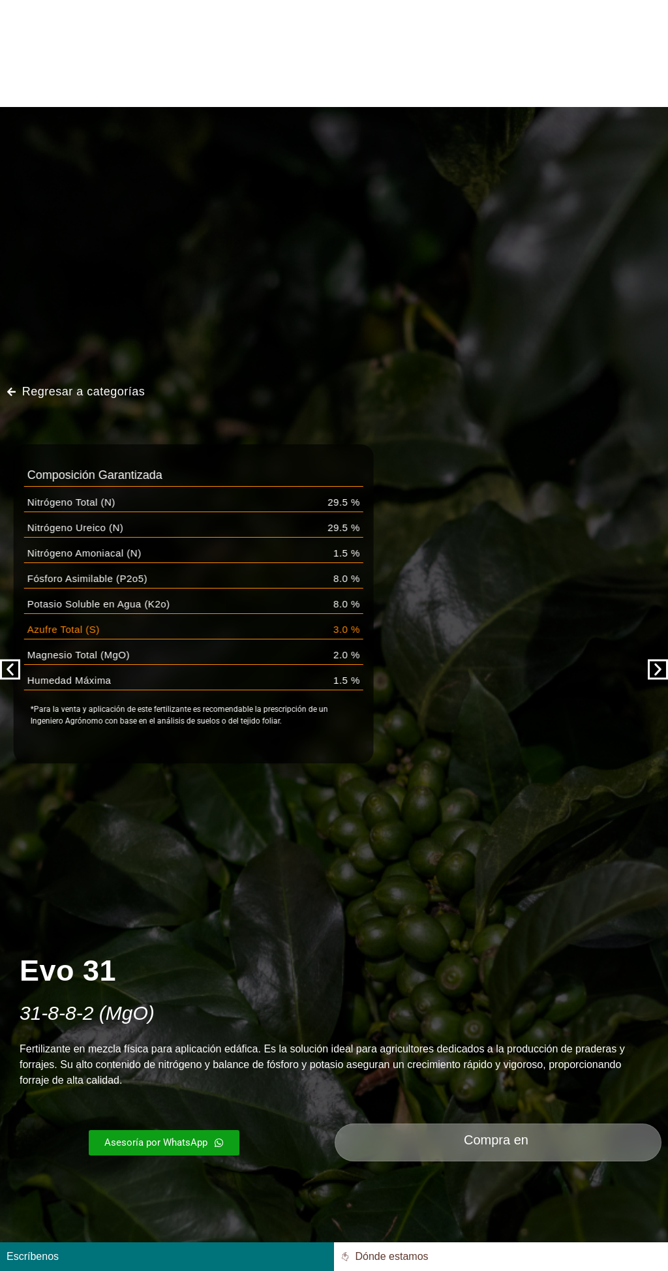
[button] (10, 670)
